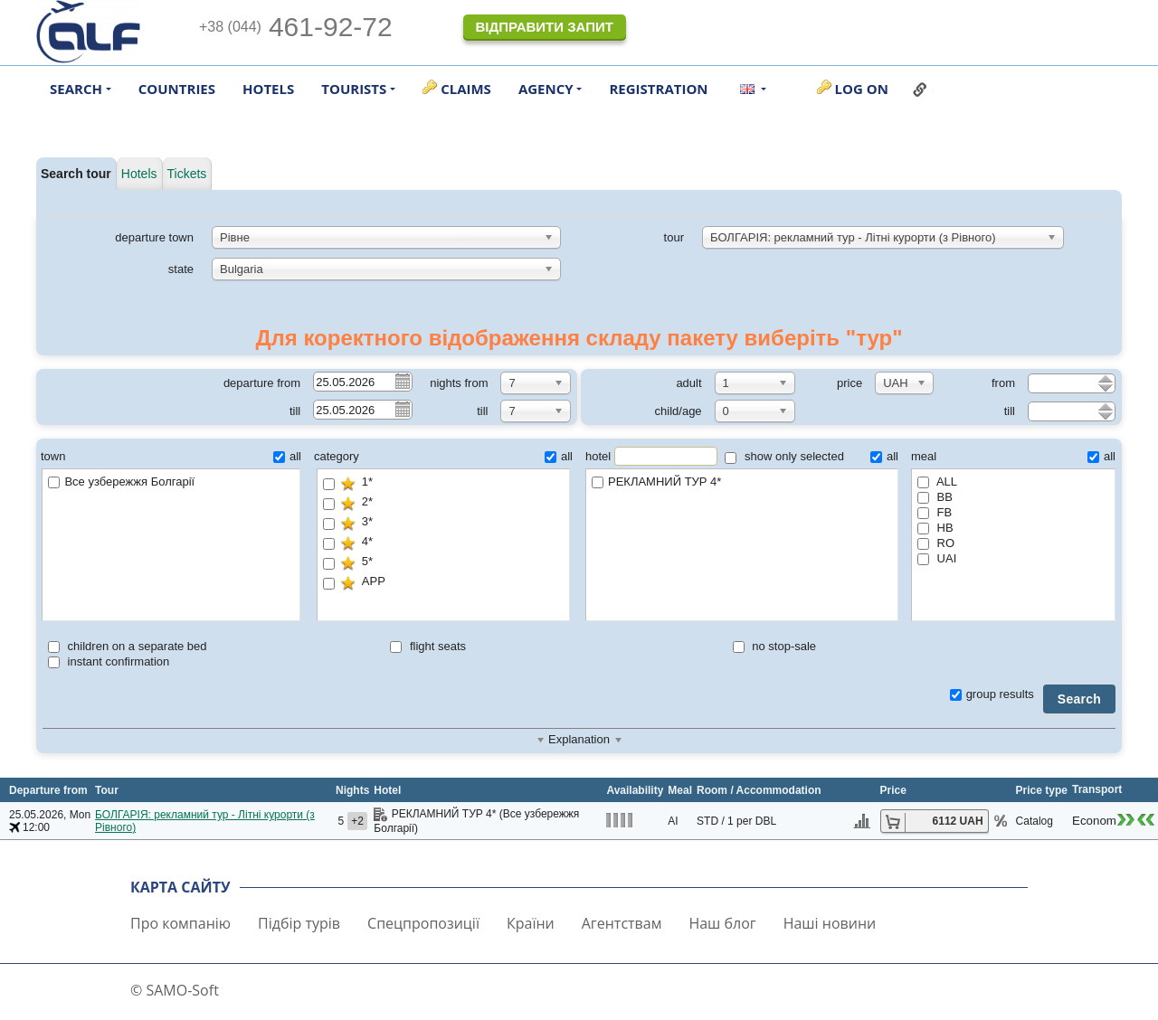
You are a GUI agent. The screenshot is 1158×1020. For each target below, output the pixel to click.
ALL (937, 481)
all (287, 456)
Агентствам (622, 923)
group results (992, 694)
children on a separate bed (127, 646)
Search (1079, 699)
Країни (531, 923)
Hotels (268, 89)
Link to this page (920, 89)
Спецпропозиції (423, 923)
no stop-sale (774, 646)
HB (935, 527)
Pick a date (402, 381)
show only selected (784, 456)
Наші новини (830, 923)
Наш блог (721, 923)
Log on (861, 89)
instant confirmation (108, 661)
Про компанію (180, 923)
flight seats (428, 646)
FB (934, 512)
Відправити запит (543, 26)
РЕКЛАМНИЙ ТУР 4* (742, 482)
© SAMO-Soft (174, 990)
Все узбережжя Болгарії (121, 481)
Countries (176, 89)
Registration (658, 89)
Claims (466, 89)
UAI (936, 558)
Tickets (187, 173)
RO (935, 543)
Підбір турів (299, 923)
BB (935, 497)
